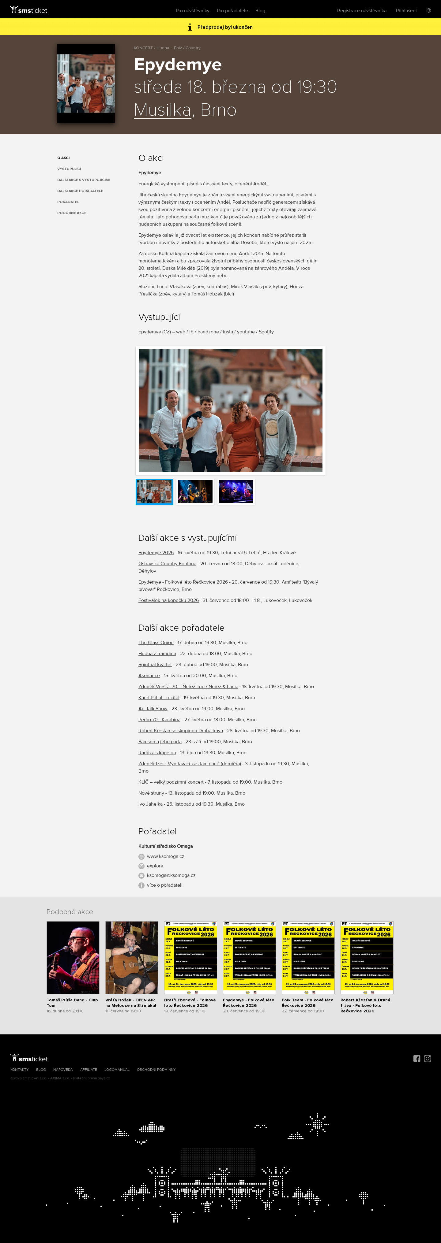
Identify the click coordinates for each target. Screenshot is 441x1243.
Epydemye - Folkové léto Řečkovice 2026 (183, 582)
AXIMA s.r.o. (60, 1078)
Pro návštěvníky (192, 11)
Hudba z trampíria (157, 654)
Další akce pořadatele (80, 191)
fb (191, 332)
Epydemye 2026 (156, 553)
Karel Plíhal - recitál (158, 698)
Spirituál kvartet (155, 665)
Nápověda (63, 1069)
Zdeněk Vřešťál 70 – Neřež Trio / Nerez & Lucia (188, 687)
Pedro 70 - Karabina (159, 720)
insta (228, 332)
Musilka (162, 110)
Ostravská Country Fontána (167, 564)
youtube (246, 332)
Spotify (266, 332)
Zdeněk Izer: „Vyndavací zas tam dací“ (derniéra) (189, 764)
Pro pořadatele (232, 11)
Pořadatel (68, 202)
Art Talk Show (153, 709)
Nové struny (151, 793)
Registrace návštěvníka (361, 11)
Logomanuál (117, 1069)
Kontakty (19, 1069)
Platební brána (85, 1078)
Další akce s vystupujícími (83, 180)
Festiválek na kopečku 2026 (168, 600)
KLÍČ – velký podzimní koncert (171, 782)
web (180, 332)
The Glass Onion (156, 643)
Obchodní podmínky (156, 1069)
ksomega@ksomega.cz (171, 875)
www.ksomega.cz (165, 856)
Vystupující (69, 169)
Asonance (149, 676)
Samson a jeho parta (160, 742)
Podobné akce (71, 213)
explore (155, 866)
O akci (63, 158)
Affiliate (88, 1069)
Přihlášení (406, 11)
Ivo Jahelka (150, 804)
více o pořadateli (165, 885)
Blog (260, 11)
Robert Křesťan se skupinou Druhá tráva (180, 731)
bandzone (208, 332)
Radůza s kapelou (157, 753)
